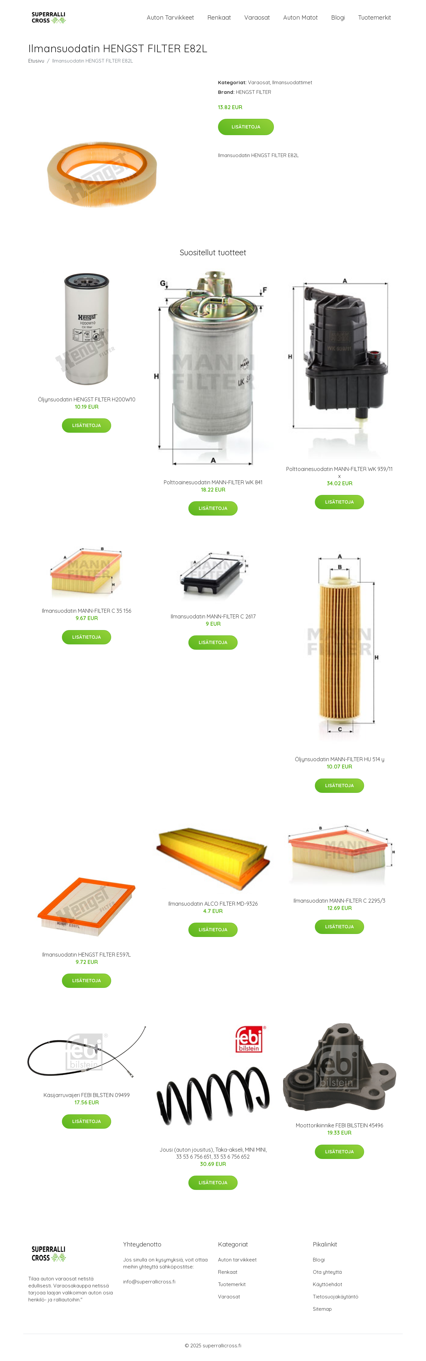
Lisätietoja (246, 131)
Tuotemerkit (374, 19)
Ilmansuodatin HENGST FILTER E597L (86, 958)
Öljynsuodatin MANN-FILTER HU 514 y (339, 763)
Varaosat (257, 19)
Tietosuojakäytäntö (335, 1300)
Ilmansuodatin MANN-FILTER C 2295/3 (339, 904)
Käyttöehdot (327, 1288)
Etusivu (36, 65)
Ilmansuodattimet (292, 86)
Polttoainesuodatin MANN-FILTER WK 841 (213, 486)
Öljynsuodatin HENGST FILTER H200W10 (86, 403)
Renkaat (219, 19)
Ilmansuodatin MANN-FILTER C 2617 (213, 620)
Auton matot (300, 19)
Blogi (338, 19)
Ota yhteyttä (327, 1276)
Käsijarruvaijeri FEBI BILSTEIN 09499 (87, 1099)
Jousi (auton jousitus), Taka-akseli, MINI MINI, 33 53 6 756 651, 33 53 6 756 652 (213, 1157)
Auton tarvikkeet (170, 19)
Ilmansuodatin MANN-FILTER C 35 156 (86, 615)
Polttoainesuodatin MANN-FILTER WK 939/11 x (339, 476)
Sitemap (322, 1313)
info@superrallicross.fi (149, 1285)
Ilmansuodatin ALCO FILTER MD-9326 (213, 907)
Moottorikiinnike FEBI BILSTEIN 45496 (339, 1129)
